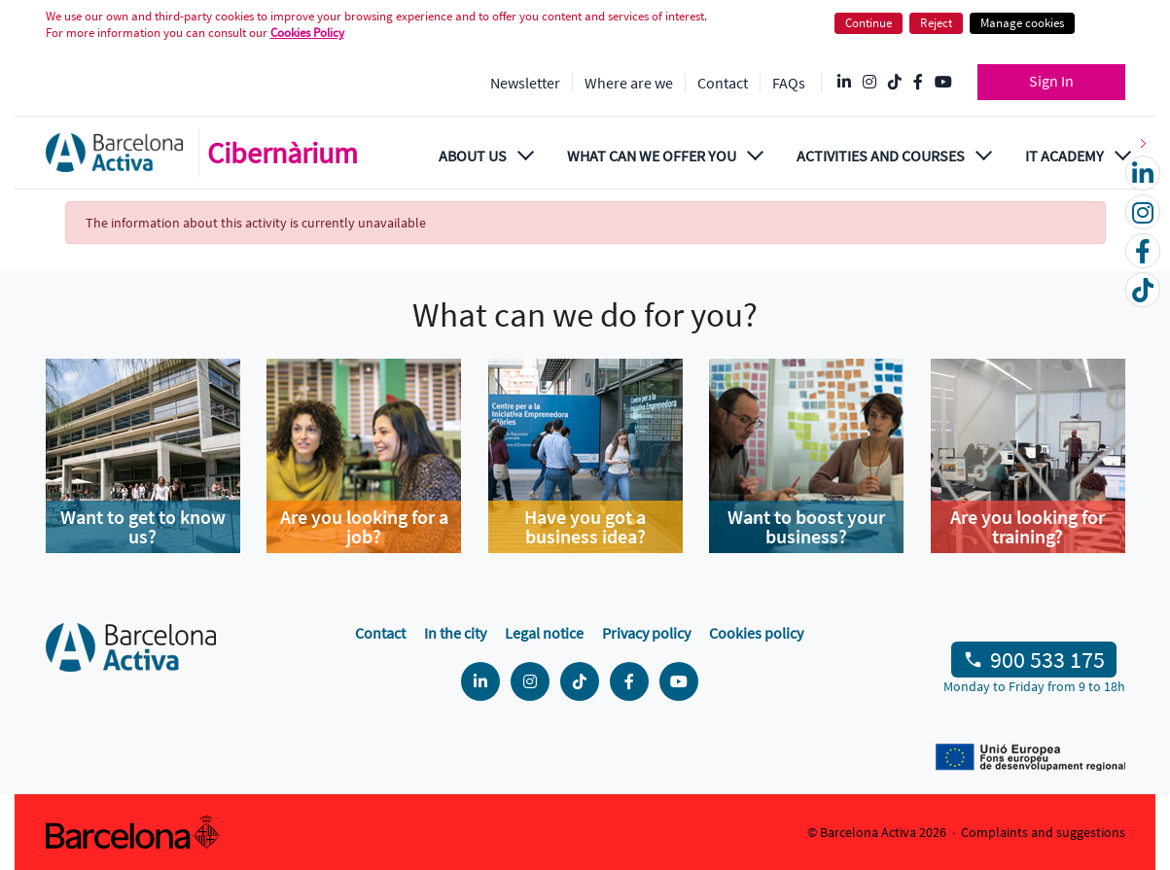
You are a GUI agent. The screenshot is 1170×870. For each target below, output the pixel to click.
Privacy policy (646, 633)
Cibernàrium (282, 152)
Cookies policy (756, 633)
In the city (455, 633)
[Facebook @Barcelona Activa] (918, 82)
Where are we (629, 82)
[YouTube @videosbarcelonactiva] (943, 82)
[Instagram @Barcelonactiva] (869, 82)
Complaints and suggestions (1043, 832)
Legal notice (544, 633)
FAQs (788, 82)
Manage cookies (1022, 23)
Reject (936, 23)
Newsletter (525, 82)
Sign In (1051, 80)
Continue (868, 23)
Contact (722, 82)
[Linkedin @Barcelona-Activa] (844, 82)
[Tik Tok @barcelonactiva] (895, 82)
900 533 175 (1047, 659)
